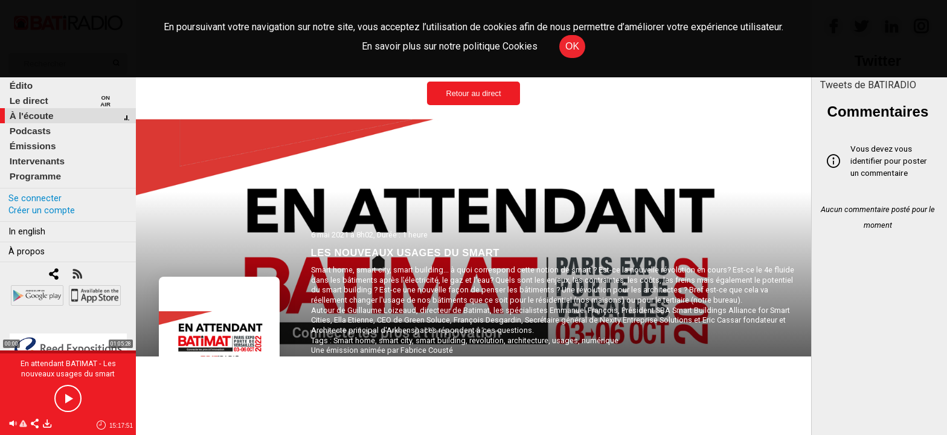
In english (26, 232)
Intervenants (37, 161)
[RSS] (77, 275)
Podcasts (30, 131)
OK (572, 46)
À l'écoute (32, 116)
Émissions (33, 146)
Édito (21, 85)
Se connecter (35, 198)
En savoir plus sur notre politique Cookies (450, 46)
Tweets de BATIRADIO (868, 85)
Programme (35, 176)
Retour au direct (473, 93)
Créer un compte (41, 210)
